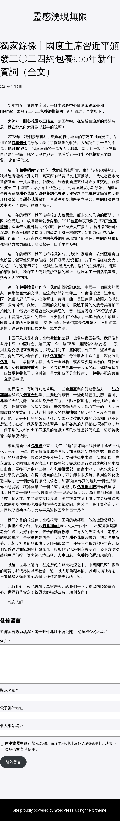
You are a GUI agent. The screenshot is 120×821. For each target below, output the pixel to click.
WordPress (63, 810)
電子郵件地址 (13, 708)
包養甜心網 (86, 555)
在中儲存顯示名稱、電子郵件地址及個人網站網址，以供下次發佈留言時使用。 (60, 746)
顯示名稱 (9, 690)
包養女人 (96, 154)
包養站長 (27, 287)
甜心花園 (30, 121)
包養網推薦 (49, 111)
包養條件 (19, 142)
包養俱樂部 (63, 469)
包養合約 (30, 394)
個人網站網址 (11, 725)
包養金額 (38, 504)
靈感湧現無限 (60, 16)
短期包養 (15, 373)
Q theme (99, 810)
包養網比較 (86, 486)
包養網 (48, 193)
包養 (65, 215)
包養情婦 (69, 412)
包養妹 (87, 322)
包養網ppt (27, 170)
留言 (5, 641)
